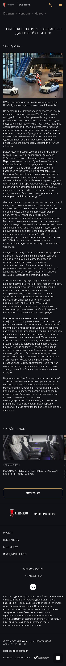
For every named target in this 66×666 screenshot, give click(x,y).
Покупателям (11, 540)
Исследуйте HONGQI (15, 554)
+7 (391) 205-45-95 (33, 575)
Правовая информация (15, 651)
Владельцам (10, 547)
